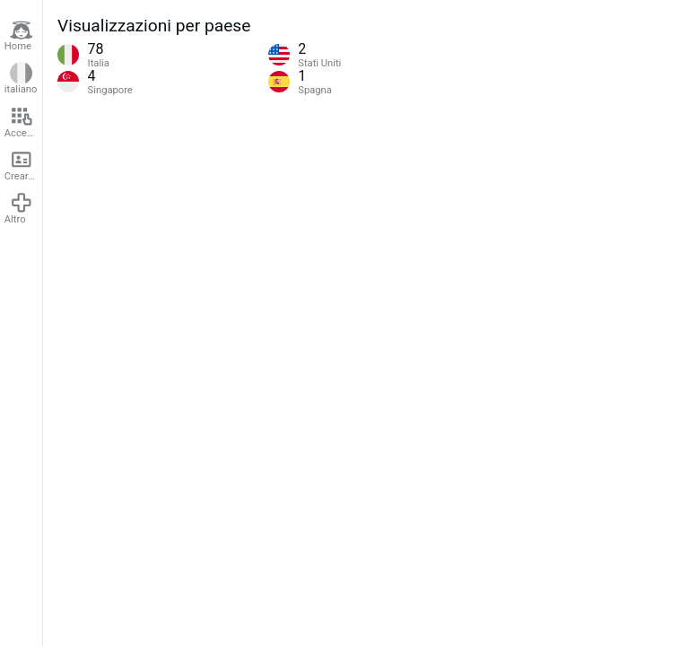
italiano (21, 79)
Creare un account (23, 165)
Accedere (23, 122)
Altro (18, 208)
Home (18, 36)
